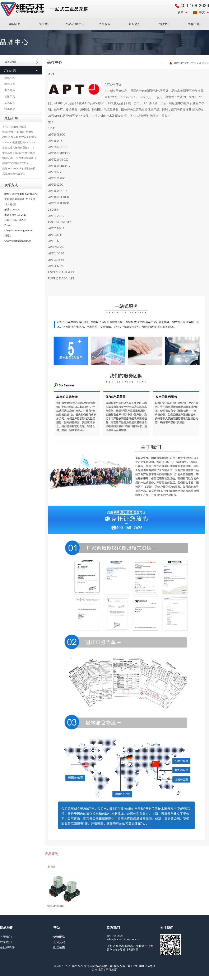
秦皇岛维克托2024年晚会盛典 (18, 152)
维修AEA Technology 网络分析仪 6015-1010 (25, 168)
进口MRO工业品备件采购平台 (45, 9)
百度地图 (111, 969)
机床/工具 (9, 96)
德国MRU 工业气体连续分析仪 (19, 158)
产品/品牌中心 (74, 24)
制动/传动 (9, 109)
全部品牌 (21, 62)
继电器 (52, 866)
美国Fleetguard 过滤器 (14, 126)
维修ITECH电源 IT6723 (15, 163)
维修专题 (194, 24)
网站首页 (15, 24)
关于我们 (45, 24)
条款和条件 (7, 947)
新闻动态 (134, 24)
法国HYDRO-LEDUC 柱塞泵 (18, 132)
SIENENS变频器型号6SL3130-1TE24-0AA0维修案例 (30, 142)
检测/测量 (9, 84)
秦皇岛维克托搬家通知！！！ (18, 147)
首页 (193, 63)
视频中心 (164, 24)
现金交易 (59, 942)
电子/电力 (9, 90)
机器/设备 (9, 102)
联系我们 (6, 942)
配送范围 (59, 947)
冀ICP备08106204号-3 (141, 966)
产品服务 (104, 24)
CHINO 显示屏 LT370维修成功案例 (21, 137)
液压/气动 (9, 77)
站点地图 (97, 969)
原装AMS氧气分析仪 (13, 173)
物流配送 (59, 936)
